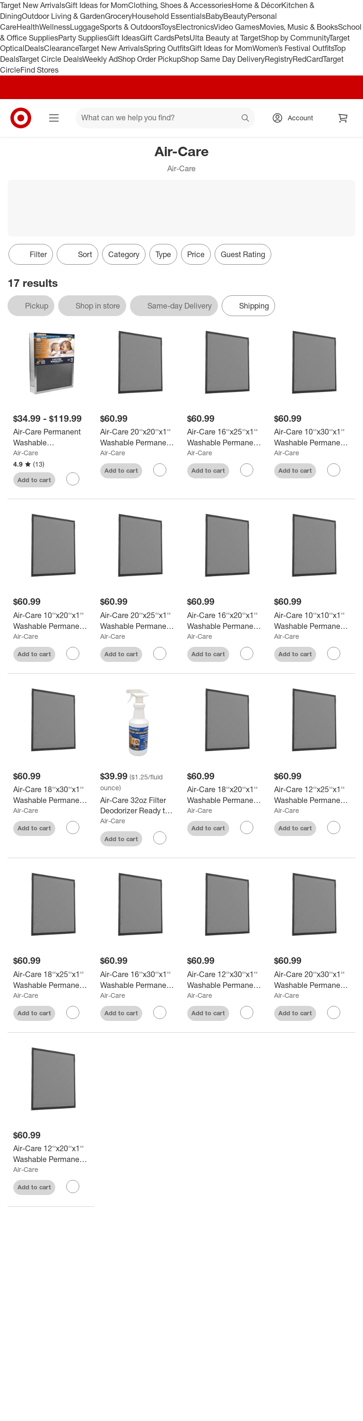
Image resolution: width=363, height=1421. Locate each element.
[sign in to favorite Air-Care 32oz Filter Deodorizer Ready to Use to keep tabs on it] (159, 837)
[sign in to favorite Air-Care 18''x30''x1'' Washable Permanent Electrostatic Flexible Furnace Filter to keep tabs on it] (72, 827)
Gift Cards (157, 37)
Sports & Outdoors (130, 27)
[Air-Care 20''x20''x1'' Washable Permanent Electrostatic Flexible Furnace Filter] (138, 437)
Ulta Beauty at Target (225, 37)
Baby (214, 16)
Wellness (54, 27)
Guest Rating (243, 254)
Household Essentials (169, 16)
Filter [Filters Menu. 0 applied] (31, 254)
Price (196, 254)
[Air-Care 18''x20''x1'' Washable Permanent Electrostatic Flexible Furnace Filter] (225, 795)
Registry (279, 59)
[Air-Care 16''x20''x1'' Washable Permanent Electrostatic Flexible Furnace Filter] (225, 621)
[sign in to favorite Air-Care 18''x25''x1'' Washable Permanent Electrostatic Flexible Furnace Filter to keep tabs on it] (72, 1012)
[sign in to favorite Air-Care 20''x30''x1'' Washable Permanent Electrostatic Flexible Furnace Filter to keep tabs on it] (333, 1012)
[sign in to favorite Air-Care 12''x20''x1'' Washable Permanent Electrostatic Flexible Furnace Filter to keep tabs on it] (72, 1186)
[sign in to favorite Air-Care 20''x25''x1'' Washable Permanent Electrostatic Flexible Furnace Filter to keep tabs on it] (159, 653)
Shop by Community (295, 37)
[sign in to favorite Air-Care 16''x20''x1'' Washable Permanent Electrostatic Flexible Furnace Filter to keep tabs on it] (246, 653)
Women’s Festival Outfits (293, 48)
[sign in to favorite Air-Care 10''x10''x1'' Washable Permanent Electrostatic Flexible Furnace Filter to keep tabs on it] (333, 653)
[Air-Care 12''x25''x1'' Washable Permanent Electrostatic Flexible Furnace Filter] (312, 795)
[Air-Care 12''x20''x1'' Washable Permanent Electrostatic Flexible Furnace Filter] (51, 1154)
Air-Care (25, 453)
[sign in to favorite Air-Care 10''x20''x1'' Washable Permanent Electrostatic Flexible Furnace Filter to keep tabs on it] (72, 653)
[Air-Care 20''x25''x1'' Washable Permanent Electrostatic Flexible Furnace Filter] (138, 621)
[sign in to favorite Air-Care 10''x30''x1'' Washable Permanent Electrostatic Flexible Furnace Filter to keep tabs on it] (333, 469)
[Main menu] (53, 118)
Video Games (236, 27)
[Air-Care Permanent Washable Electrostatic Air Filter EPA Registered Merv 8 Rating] (51, 437)
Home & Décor (256, 5)
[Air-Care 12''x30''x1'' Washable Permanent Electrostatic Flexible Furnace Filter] (225, 980)
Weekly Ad (100, 59)
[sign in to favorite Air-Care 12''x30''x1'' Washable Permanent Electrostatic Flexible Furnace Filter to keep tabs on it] (246, 1012)
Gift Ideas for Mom (96, 5)
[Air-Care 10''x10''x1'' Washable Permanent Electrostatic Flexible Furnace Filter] (312, 621)
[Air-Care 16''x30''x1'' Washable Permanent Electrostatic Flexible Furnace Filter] (138, 980)
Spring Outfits (167, 48)
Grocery (118, 16)
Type (163, 254)
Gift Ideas (123, 37)
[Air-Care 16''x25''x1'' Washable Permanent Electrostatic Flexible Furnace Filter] (225, 437)
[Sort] (77, 254)
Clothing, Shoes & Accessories (180, 5)
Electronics (195, 27)
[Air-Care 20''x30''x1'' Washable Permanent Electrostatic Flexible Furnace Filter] (312, 980)
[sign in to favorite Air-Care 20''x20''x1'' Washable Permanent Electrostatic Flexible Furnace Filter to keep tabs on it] (159, 469)
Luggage (85, 27)
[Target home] (20, 118)
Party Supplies (82, 37)
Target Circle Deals (50, 59)
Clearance (61, 48)
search (246, 118)
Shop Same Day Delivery (223, 59)
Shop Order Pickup (149, 59)
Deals (34, 48)
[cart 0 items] (343, 118)
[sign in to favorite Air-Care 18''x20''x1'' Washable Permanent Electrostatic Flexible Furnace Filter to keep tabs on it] (246, 827)
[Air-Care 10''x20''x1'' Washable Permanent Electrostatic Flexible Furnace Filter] (51, 621)
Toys (168, 27)
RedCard (308, 59)
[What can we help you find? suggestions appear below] (165, 118)
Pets (182, 37)
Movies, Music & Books (298, 27)
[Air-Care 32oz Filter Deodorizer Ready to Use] (138, 806)
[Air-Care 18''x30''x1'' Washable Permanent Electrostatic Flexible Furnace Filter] (51, 795)
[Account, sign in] (295, 118)
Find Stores (39, 70)
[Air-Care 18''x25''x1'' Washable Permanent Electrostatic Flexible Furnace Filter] (51, 980)
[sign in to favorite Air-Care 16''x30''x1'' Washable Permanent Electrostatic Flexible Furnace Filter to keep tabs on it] (159, 1012)
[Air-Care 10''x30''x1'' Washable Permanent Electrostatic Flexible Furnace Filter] (312, 437)
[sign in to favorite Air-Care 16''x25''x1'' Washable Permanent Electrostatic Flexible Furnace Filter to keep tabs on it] (246, 469)
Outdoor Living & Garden (63, 16)
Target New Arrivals (32, 5)
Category (123, 254)
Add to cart (34, 480)
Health (28, 27)
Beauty (235, 16)
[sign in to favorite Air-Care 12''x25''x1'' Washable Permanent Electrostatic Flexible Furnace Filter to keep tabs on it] (333, 827)
